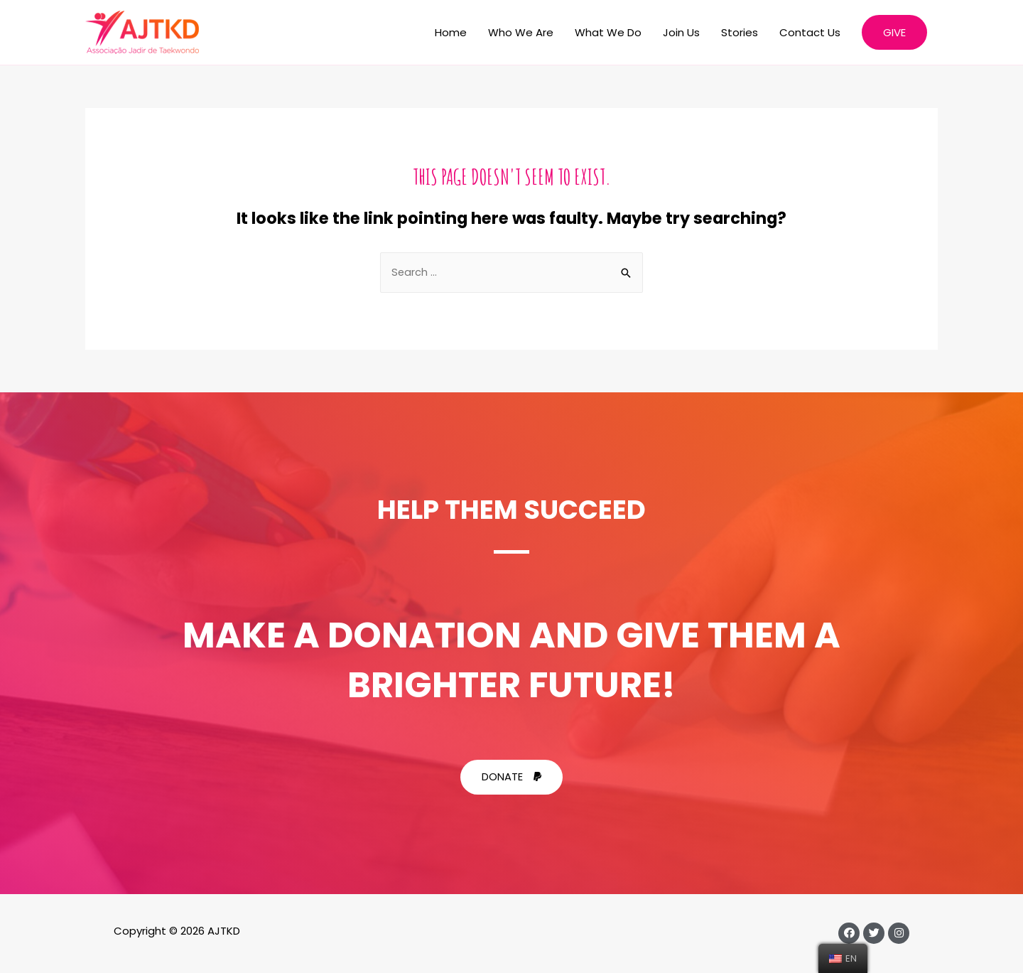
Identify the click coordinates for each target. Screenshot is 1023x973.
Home (451, 32)
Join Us (681, 32)
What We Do (608, 32)
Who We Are (520, 32)
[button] (511, 777)
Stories (739, 32)
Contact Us (809, 32)
